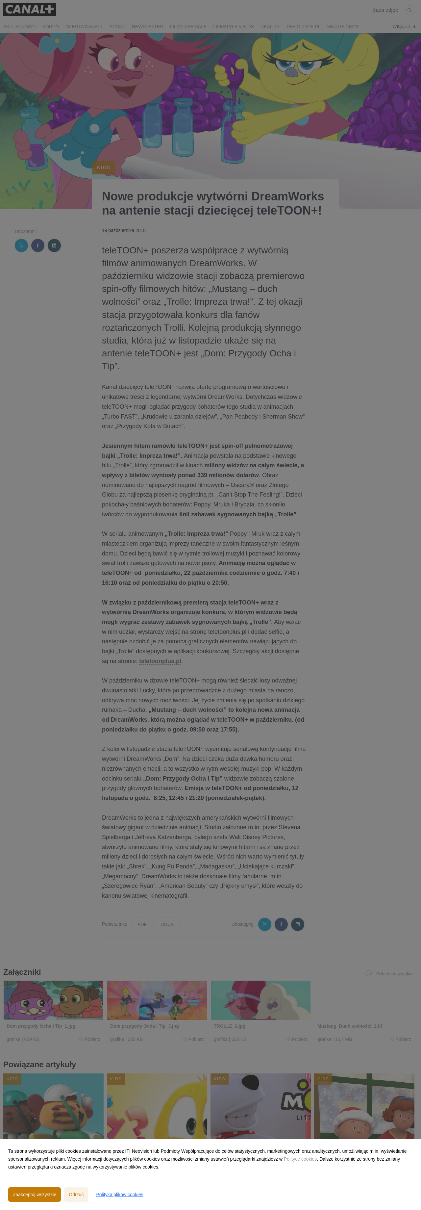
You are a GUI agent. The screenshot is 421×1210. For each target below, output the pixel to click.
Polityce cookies (300, 1159)
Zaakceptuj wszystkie (34, 1194)
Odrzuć (76, 1194)
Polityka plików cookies (119, 1194)
